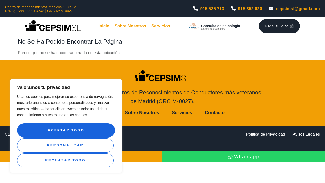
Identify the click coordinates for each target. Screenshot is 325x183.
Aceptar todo (66, 160)
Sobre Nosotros (130, 26)
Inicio (102, 26)
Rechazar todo (65, 146)
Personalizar (65, 132)
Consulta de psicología (222, 27)
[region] (66, 127)
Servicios (163, 26)
